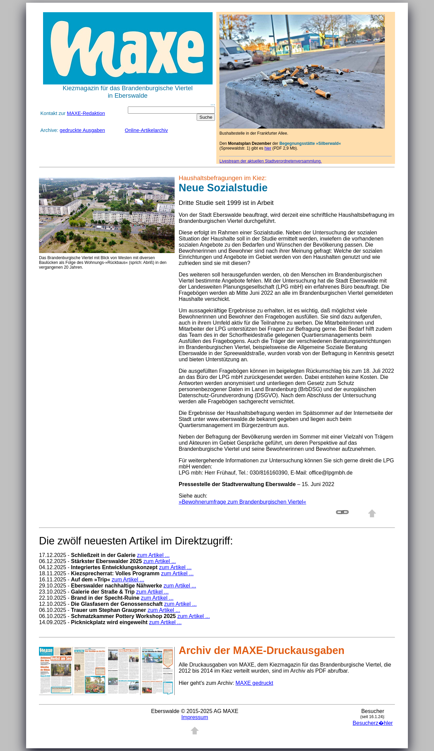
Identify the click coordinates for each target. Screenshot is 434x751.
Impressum (194, 717)
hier (267, 148)
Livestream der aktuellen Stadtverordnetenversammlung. (270, 161)
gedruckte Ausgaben (82, 130)
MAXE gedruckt (254, 683)
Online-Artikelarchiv (146, 130)
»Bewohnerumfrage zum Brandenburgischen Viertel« (242, 502)
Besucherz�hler (373, 723)
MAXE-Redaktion (86, 113)
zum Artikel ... (153, 555)
